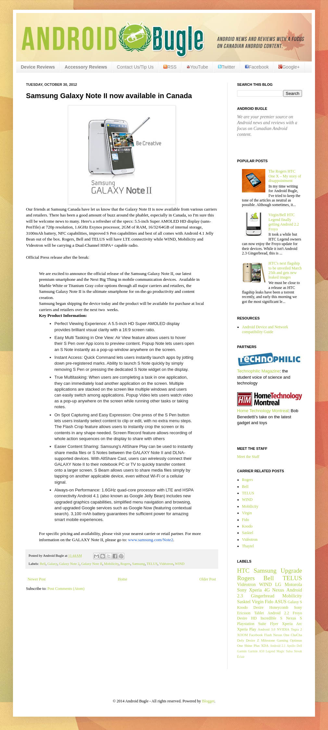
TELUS (152, 564)
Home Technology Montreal (262, 410)
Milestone (268, 640)
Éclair (241, 656)
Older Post (207, 579)
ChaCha (296, 635)
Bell (42, 564)
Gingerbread (262, 595)
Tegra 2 (296, 629)
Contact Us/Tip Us (135, 67)
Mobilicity (111, 564)
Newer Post (37, 579)
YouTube (197, 67)
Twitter (226, 67)
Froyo (297, 613)
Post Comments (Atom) (65, 588)
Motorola (293, 584)
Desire (258, 607)
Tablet (259, 613)
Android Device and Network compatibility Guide (265, 329)
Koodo (247, 526)
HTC (243, 570)
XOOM (242, 635)
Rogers (125, 564)
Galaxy (52, 564)
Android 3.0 (266, 629)
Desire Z (252, 640)
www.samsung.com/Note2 (150, 539)
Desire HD (247, 618)
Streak (298, 651)
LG (278, 584)
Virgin (247, 513)
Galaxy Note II (91, 564)
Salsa (289, 651)
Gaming (282, 640)
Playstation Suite (251, 623)
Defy (240, 640)
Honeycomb (278, 607)
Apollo (291, 645)
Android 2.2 (278, 613)
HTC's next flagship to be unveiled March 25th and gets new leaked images (285, 270)
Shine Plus (251, 645)
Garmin (241, 651)
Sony (242, 590)
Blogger (208, 701)
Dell (299, 645)
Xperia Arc (292, 623)
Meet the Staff (248, 456)
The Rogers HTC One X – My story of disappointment (285, 176)
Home (122, 579)
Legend (270, 651)
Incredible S (271, 618)
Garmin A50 (256, 651)
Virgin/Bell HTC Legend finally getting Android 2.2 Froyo (284, 222)
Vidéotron (166, 564)
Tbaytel (248, 546)
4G (267, 590)
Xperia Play (246, 629)
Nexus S (294, 618)
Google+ (288, 67)
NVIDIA (283, 629)
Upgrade (291, 570)
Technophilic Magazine (258, 371)
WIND (179, 564)
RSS (170, 67)
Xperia (255, 590)
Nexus (278, 590)
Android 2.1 (277, 645)
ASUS (280, 601)
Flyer (274, 623)
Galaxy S (295, 602)
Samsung (138, 564)
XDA (265, 645)
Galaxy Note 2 (69, 564)
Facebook (257, 67)
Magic (281, 651)
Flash (267, 635)
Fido (245, 519)
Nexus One (281, 635)
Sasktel (247, 532)
